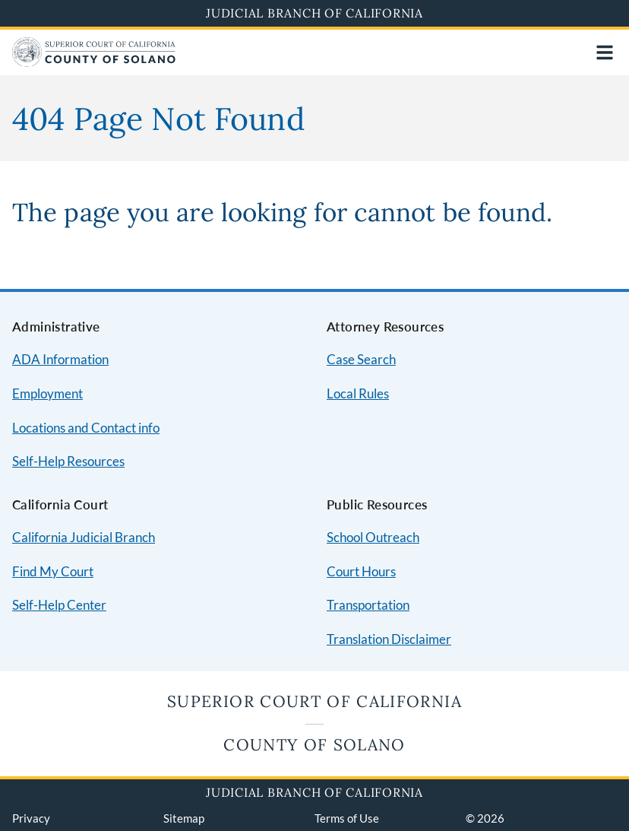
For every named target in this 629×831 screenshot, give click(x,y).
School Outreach (373, 537)
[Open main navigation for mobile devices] (604, 52)
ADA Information (60, 359)
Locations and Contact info (86, 428)
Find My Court (52, 571)
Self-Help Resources (68, 461)
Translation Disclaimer (389, 639)
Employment (47, 393)
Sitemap (183, 818)
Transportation (368, 605)
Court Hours (361, 571)
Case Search (361, 359)
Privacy (31, 818)
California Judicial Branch (83, 537)
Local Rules (358, 393)
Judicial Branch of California (314, 13)
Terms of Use (346, 818)
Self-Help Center (59, 605)
